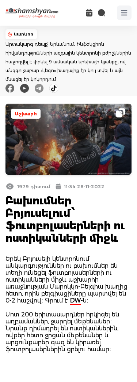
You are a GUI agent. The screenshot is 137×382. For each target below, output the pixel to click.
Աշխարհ (26, 113)
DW (75, 300)
